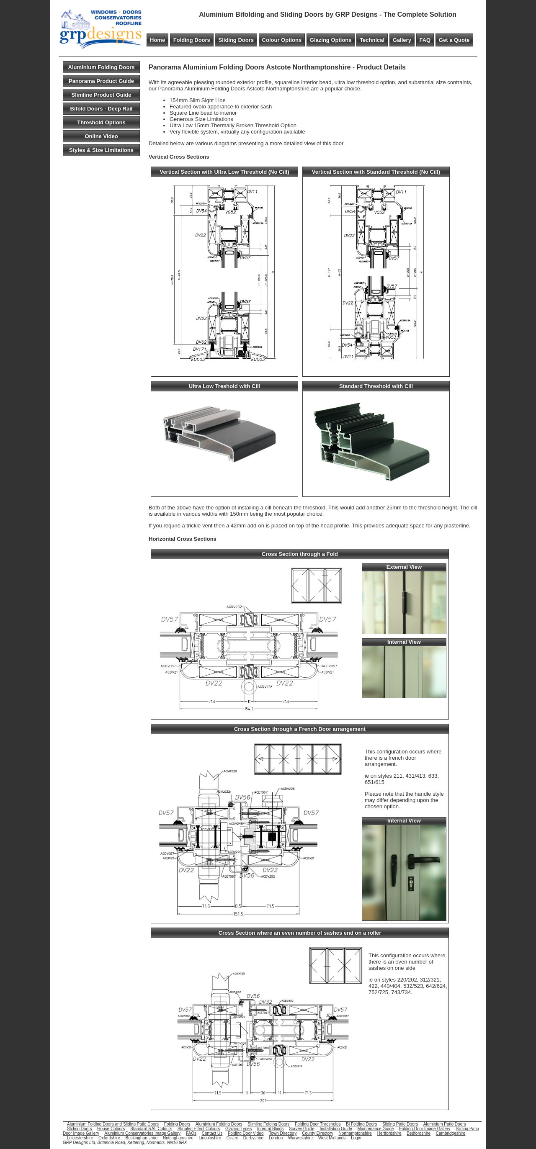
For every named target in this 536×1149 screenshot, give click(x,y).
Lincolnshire (210, 1138)
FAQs (191, 1133)
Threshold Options (101, 122)
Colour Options (282, 40)
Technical (372, 40)
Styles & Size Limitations (101, 150)
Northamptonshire (354, 1133)
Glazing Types (238, 1128)
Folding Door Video (245, 1133)
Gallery (402, 40)
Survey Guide (301, 1128)
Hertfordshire (389, 1133)
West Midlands (331, 1138)
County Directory (317, 1133)
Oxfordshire (109, 1138)
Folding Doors (191, 40)
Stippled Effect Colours (199, 1128)
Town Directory (282, 1133)
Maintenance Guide (376, 1128)
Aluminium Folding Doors (101, 67)
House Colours (111, 1128)
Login (356, 1138)
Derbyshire (253, 1138)
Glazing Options (331, 40)
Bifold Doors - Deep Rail (101, 108)
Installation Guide (336, 1128)
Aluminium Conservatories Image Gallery (142, 1133)
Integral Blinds (270, 1128)
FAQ (425, 40)
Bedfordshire (418, 1133)
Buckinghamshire (142, 1138)
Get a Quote (454, 40)
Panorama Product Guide (101, 81)
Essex (232, 1138)
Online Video (101, 136)
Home (157, 40)
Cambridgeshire (451, 1133)
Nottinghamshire (178, 1138)
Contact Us (212, 1133)
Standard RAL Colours (151, 1128)
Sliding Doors (236, 40)
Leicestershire (80, 1138)
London (276, 1138)
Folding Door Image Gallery (424, 1128)
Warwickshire (300, 1138)
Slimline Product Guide (101, 95)
